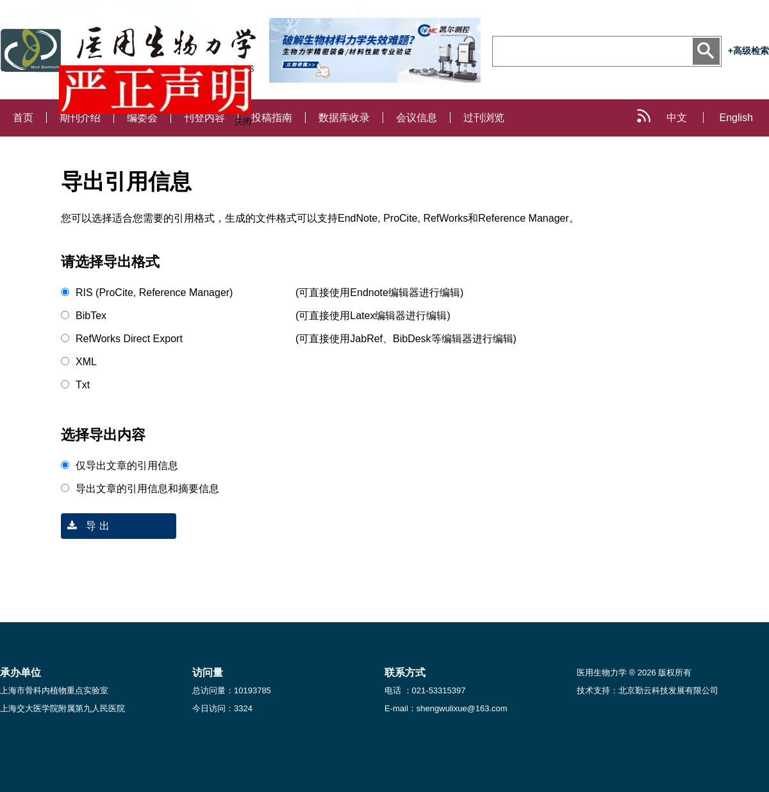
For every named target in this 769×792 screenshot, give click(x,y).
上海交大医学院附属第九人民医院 (62, 708)
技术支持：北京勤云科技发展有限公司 (647, 690)
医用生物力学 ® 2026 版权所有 (634, 672)
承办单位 (20, 672)
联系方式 (405, 672)
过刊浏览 (483, 117)
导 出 (85, 525)
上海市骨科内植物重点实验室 (54, 690)
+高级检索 (748, 50)
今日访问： (222, 708)
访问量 (207, 672)
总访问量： (231, 690)
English (736, 117)
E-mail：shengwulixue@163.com (446, 708)
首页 (23, 117)
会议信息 (416, 117)
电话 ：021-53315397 (424, 690)
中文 (676, 117)
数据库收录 (344, 117)
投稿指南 (271, 117)
